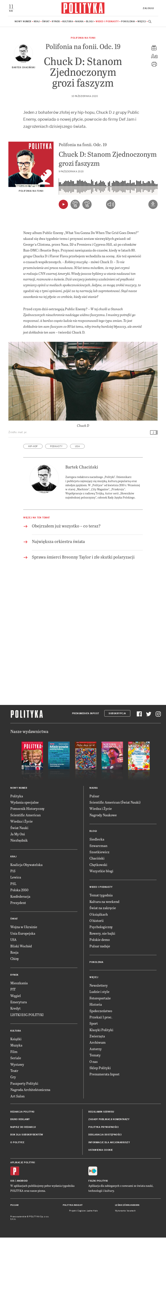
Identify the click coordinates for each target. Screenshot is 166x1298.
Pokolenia (128, 21)
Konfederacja (20, 956)
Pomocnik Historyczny (27, 868)
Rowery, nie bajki (102, 993)
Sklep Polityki (100, 1128)
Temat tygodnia (101, 955)
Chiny (14, 1018)
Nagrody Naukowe (103, 875)
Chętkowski (98, 925)
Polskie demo (99, 999)
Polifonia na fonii (83, 37)
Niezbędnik (19, 900)
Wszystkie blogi (101, 931)
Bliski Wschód (21, 1006)
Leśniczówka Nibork (127, 1265)
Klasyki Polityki (101, 1090)
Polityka (16, 856)
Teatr (14, 1131)
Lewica (15, 937)
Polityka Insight (73, 1265)
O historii (96, 980)
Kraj (37, 21)
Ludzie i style (99, 1051)
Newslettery (98, 1045)
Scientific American (25, 875)
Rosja (14, 1012)
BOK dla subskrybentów (26, 1195)
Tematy (95, 1115)
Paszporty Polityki (24, 1143)
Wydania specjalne (24, 862)
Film (13, 1112)
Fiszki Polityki (98, 1241)
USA (77, 506)
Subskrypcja (117, 773)
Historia (95, 1064)
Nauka (79, 21)
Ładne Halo (92, 1271)
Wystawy (17, 1124)
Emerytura (18, 1062)
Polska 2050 (19, 950)
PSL (13, 944)
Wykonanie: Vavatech (125, 1271)
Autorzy (95, 1109)
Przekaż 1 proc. (100, 1077)
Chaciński (97, 918)
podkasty (56, 506)
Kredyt (15, 1068)
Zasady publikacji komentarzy (108, 1179)
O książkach (98, 974)
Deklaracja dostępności (104, 1195)
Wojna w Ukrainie (23, 987)
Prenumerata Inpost (85, 773)
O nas (93, 1121)
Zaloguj (148, 8)
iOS (12, 1241)
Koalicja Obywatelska (26, 925)
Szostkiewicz (99, 912)
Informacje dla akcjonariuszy (109, 1202)
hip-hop (33, 506)
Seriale (15, 1118)
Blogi (90, 21)
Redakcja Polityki (22, 1172)
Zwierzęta (97, 1096)
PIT (13, 1049)
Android (22, 1241)
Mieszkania (19, 1043)
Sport (93, 1083)
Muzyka (16, 1105)
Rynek (56, 21)
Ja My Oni (17, 894)
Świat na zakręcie (102, 968)
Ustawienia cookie (100, 1210)
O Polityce (17, 1202)
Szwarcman (98, 906)
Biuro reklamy (20, 1179)
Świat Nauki (19, 888)
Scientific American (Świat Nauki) (115, 862)
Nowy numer (23, 21)
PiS (12, 931)
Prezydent (18, 963)
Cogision (81, 1271)
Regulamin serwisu (101, 1172)
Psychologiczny (101, 987)
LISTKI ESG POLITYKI (26, 1075)
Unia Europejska (22, 993)
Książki (16, 1099)
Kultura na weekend (104, 961)
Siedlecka (96, 899)
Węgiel (15, 1056)
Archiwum (97, 1102)
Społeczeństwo (100, 1071)
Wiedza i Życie (21, 881)
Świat (46, 21)
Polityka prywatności (103, 1187)
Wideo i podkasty (107, 21)
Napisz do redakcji (23, 1187)
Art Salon (17, 1156)
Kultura (67, 21)
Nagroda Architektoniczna (30, 1150)
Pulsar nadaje (99, 1006)
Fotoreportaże (100, 1058)
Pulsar (94, 856)
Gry (13, 1137)
